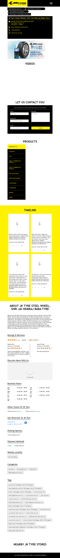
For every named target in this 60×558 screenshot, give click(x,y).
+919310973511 (15, 30)
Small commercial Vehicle (15, 161)
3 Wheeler (12, 188)
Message (33, 111)
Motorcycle (13, 147)
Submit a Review (33, 340)
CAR (10, 156)
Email (11, 125)
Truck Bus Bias (14, 173)
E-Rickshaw (12, 183)
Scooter (12, 151)
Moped (11, 192)
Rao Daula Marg (12, 457)
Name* (12, 111)
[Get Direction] (25, 423)
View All (24, 340)
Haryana (19, 411)
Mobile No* (13, 118)
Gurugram (37, 411)
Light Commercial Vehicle (15, 168)
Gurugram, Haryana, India (15, 424)
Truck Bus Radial (14, 178)
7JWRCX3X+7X (11, 422)
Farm (10, 197)
